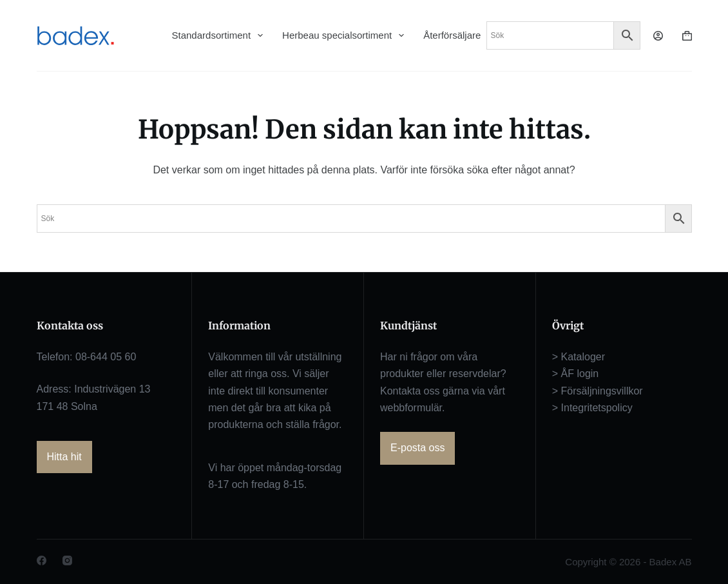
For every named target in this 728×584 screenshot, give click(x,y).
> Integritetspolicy (592, 407)
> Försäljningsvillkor (597, 390)
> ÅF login (575, 373)
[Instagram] (67, 560)
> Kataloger (578, 356)
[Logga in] (658, 36)
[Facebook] (41, 560)
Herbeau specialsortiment (343, 35)
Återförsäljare (452, 35)
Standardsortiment (217, 35)
